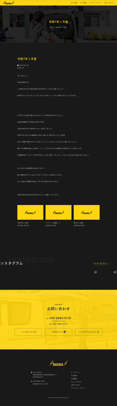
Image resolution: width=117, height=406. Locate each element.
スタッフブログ (95, 2)
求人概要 (74, 2)
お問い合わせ (109, 2)
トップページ (75, 372)
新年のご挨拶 (79, 223)
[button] (101, 263)
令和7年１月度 (22, 223)
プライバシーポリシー (78, 388)
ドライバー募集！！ (53, 223)
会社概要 (83, 2)
